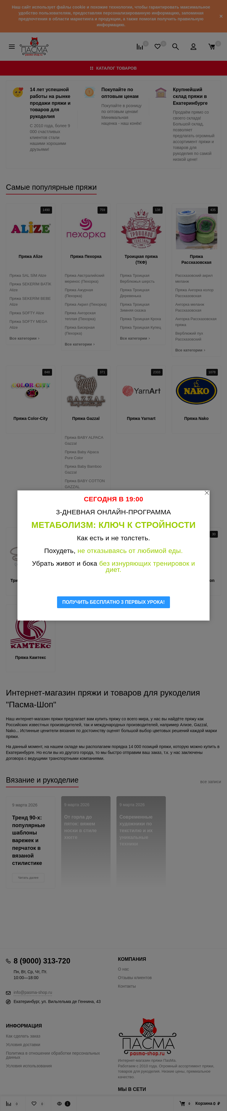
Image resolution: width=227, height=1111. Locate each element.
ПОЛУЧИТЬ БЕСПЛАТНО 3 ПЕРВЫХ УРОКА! (113, 602)
